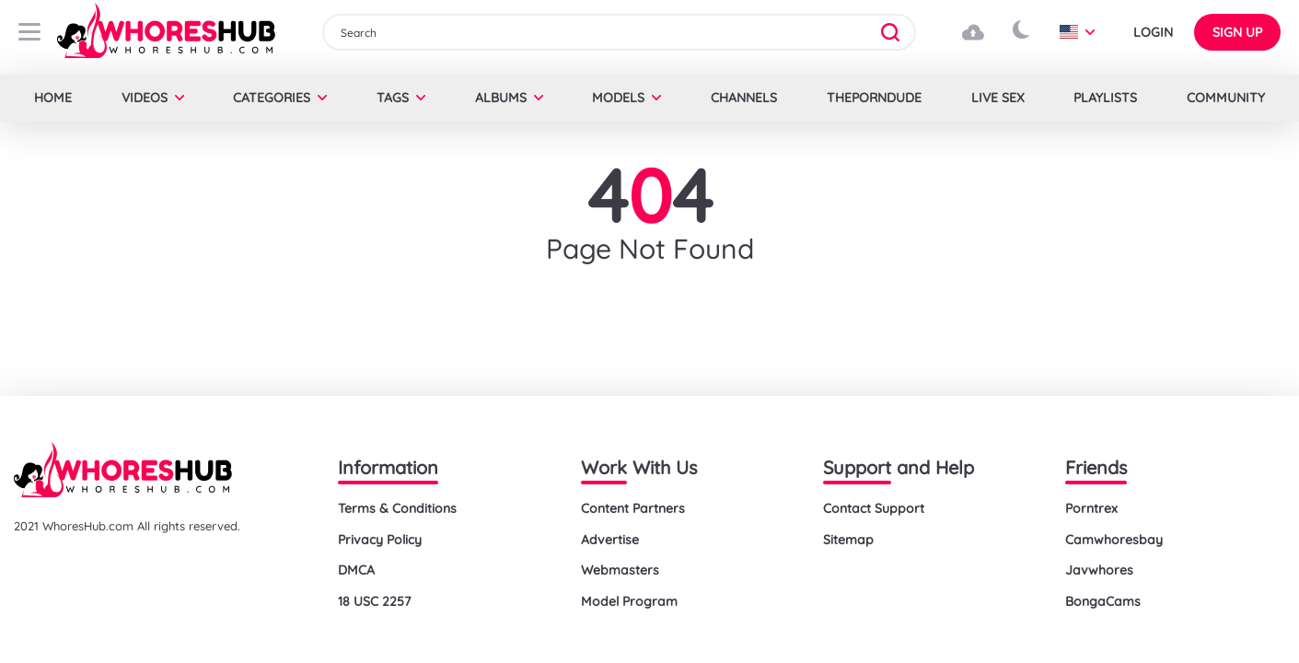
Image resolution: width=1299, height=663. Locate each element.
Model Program (629, 601)
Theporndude (874, 97)
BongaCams (1103, 601)
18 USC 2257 (374, 601)
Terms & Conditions (397, 508)
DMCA (356, 570)
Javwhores (1099, 570)
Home (53, 97)
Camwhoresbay (1114, 539)
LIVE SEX (998, 97)
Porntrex (1091, 508)
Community (1226, 97)
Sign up (1237, 32)
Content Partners (633, 508)
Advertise (610, 539)
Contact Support (873, 508)
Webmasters (620, 570)
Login (1153, 32)
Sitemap (848, 539)
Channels (744, 97)
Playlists (1105, 97)
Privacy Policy (380, 539)
